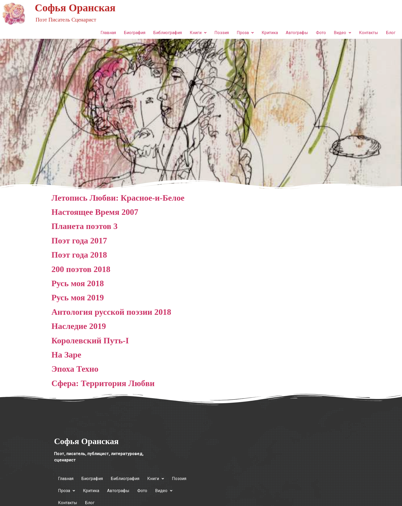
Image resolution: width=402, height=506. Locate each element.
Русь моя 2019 (77, 297)
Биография (134, 32)
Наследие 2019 (78, 326)
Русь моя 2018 (77, 283)
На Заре (66, 354)
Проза (245, 32)
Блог (390, 32)
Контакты (368, 32)
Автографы (297, 32)
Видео (342, 32)
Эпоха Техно (74, 369)
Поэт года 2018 (79, 254)
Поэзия (221, 32)
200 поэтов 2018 (80, 269)
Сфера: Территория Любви (103, 383)
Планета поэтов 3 (84, 226)
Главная (108, 32)
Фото (321, 32)
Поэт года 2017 (79, 240)
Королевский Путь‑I (90, 340)
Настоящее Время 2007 (94, 212)
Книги (198, 32)
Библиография (167, 32)
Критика (270, 32)
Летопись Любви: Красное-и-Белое (117, 198)
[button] (198, 32)
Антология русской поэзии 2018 (111, 312)
